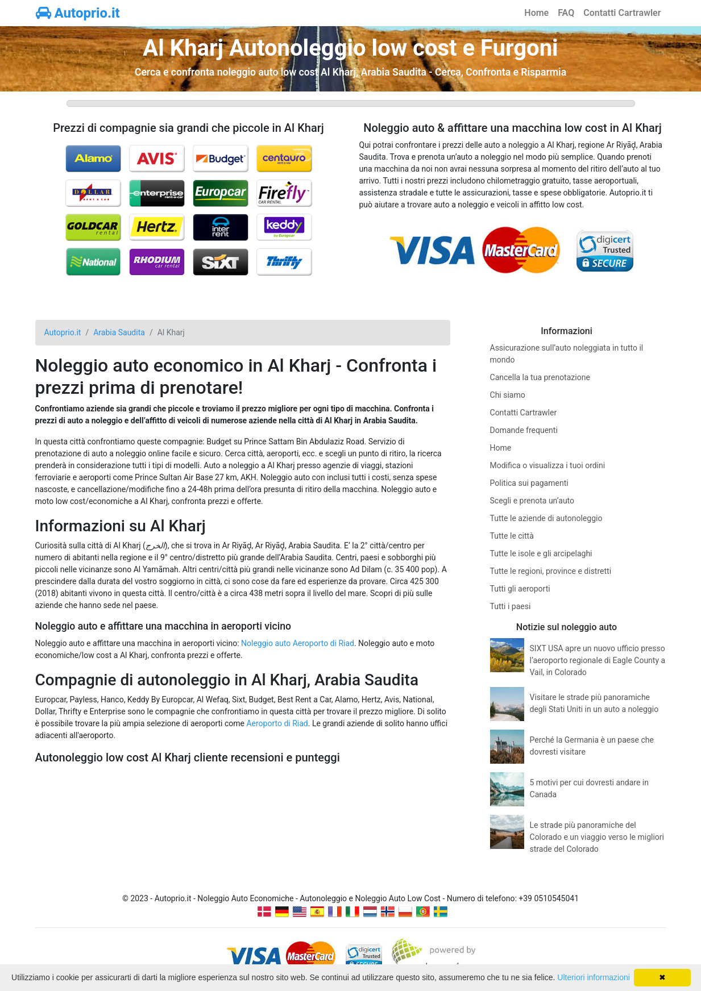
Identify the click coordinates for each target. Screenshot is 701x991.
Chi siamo (507, 394)
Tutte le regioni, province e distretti (551, 571)
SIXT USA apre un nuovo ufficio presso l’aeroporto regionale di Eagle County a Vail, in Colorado (598, 660)
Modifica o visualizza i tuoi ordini (547, 465)
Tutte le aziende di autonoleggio (546, 518)
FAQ (566, 12)
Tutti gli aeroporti (520, 588)
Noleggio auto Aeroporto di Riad (297, 643)
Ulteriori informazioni (593, 977)
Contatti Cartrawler (622, 12)
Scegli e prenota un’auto (532, 500)
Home (536, 12)
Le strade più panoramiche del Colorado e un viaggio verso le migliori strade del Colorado (597, 837)
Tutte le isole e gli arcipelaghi (541, 553)
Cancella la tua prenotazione (540, 377)
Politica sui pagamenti (529, 483)
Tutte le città (512, 535)
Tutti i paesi (510, 606)
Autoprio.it (78, 13)
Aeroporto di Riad (277, 723)
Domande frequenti (524, 430)
